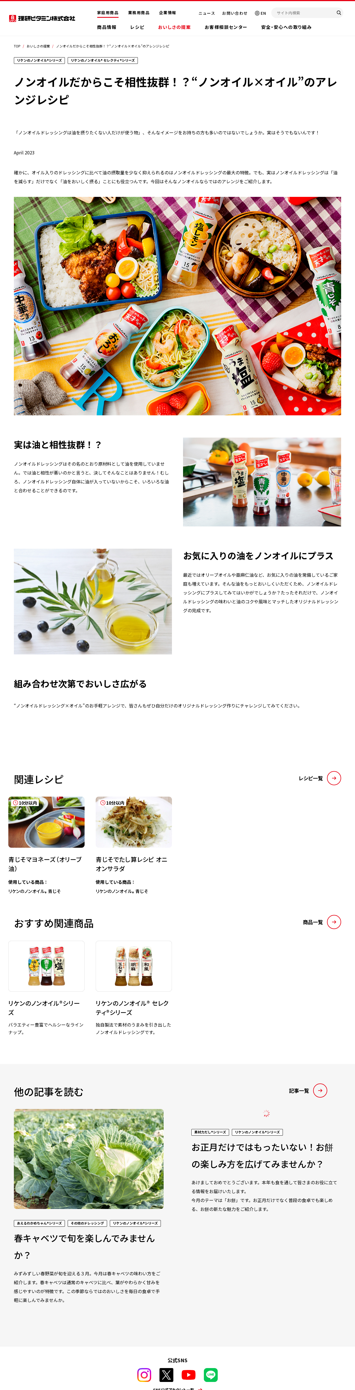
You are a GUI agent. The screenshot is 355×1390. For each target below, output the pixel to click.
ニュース (207, 13)
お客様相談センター (226, 27)
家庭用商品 (107, 12)
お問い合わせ (235, 13)
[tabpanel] (128, 840)
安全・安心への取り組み (286, 27)
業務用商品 (138, 12)
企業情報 (167, 12)
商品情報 (106, 27)
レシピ (137, 27)
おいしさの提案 (174, 27)
